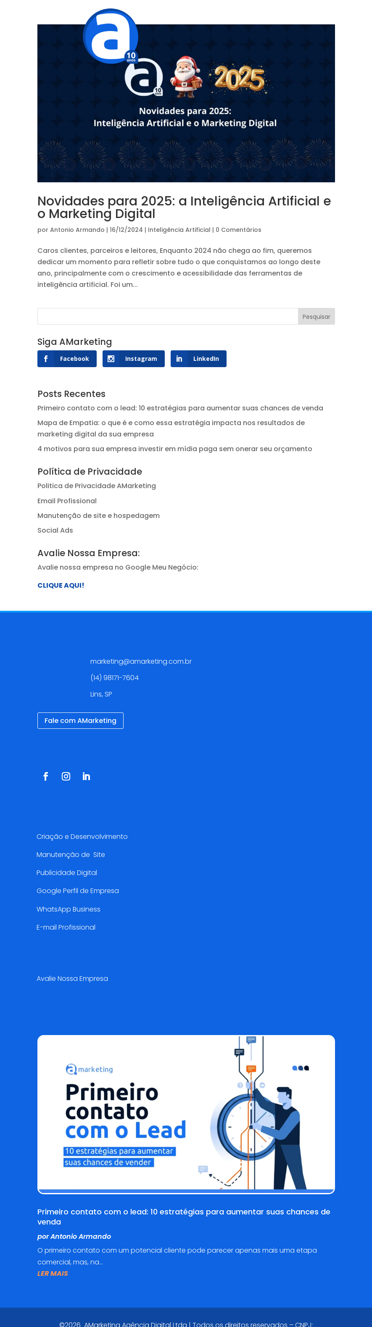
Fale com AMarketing (80, 720)
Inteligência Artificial (179, 230)
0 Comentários (238, 230)
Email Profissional (67, 501)
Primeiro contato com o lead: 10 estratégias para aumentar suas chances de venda (180, 408)
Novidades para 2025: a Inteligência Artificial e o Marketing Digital (184, 207)
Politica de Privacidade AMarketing (96, 486)
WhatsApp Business (68, 909)
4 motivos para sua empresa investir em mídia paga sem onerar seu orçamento (174, 449)
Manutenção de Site (71, 854)
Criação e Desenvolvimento (82, 836)
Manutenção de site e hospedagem (98, 515)
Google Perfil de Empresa (78, 891)
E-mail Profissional (67, 927)
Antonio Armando (77, 230)
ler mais (52, 1273)
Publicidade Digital (67, 873)
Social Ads (55, 530)
